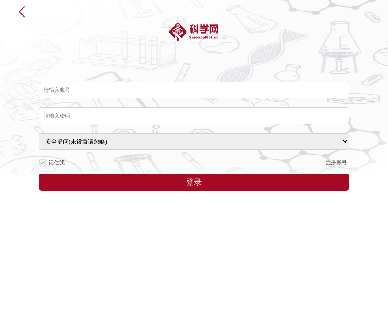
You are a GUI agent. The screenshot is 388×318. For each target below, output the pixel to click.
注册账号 (336, 162)
